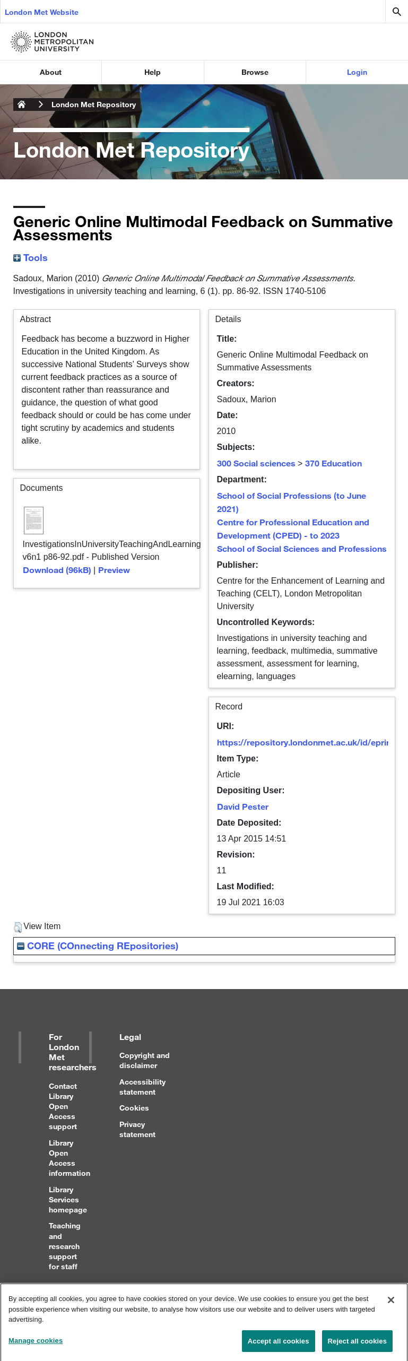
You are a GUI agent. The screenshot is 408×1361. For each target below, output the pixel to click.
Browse (254, 71)
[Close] (391, 1303)
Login (357, 71)
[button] (18, 927)
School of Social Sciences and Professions (302, 548)
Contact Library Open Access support (63, 1106)
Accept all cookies (278, 1345)
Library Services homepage (68, 1199)
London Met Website (42, 11)
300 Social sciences (256, 463)
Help (152, 71)
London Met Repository (93, 104)
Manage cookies (35, 1344)
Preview (114, 570)
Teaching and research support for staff (65, 1246)
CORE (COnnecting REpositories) (97, 945)
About (51, 71)
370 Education (333, 463)
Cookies (134, 1107)
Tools (30, 257)
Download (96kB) (57, 570)
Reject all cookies (357, 1345)
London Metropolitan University (21, 104)
